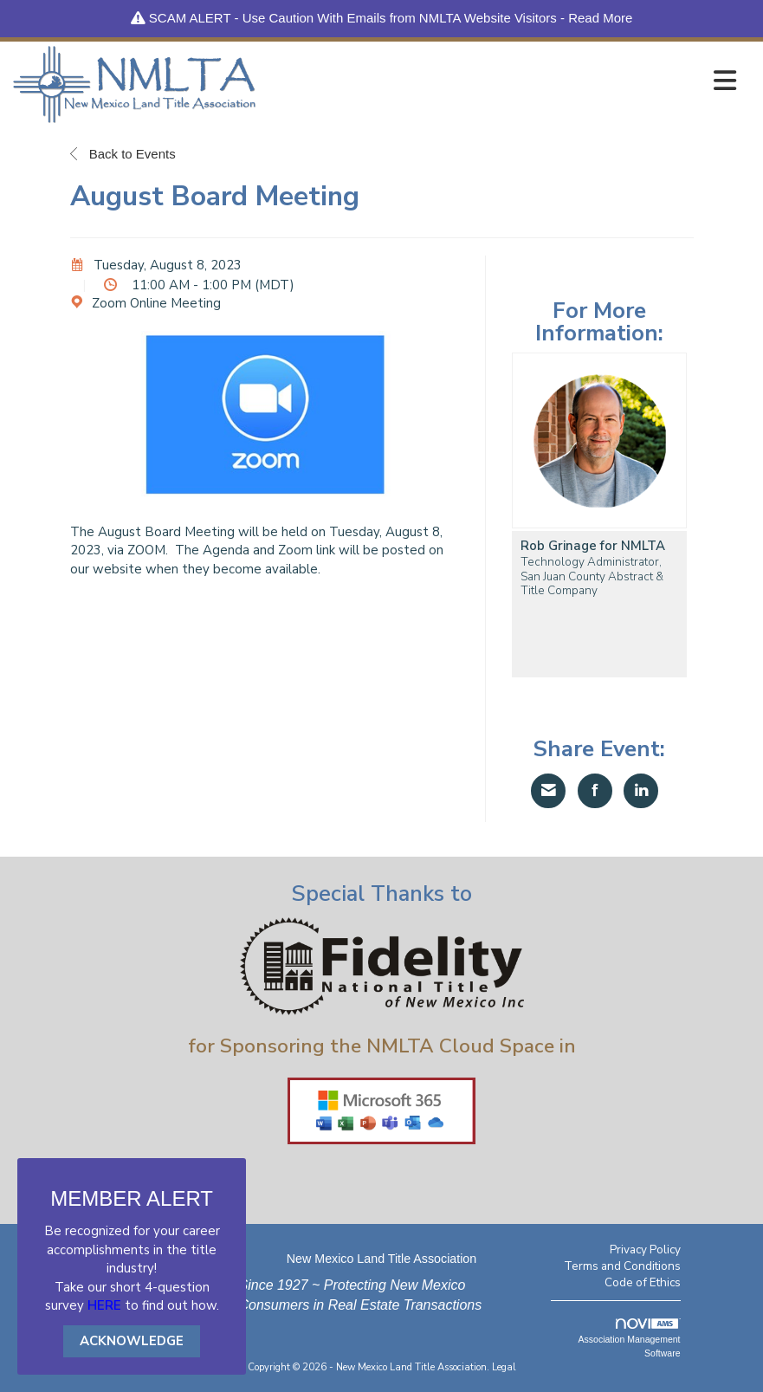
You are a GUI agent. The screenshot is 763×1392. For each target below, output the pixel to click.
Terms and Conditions (622, 1266)
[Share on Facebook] (595, 791)
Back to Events (123, 153)
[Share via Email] (548, 791)
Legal (504, 1367)
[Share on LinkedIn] (641, 791)
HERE (104, 1305)
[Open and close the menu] (500, 81)
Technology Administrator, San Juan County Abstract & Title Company (592, 576)
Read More (600, 17)
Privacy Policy (645, 1249)
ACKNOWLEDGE (132, 1341)
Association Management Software (630, 1338)
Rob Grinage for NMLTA (593, 546)
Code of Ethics (643, 1282)
